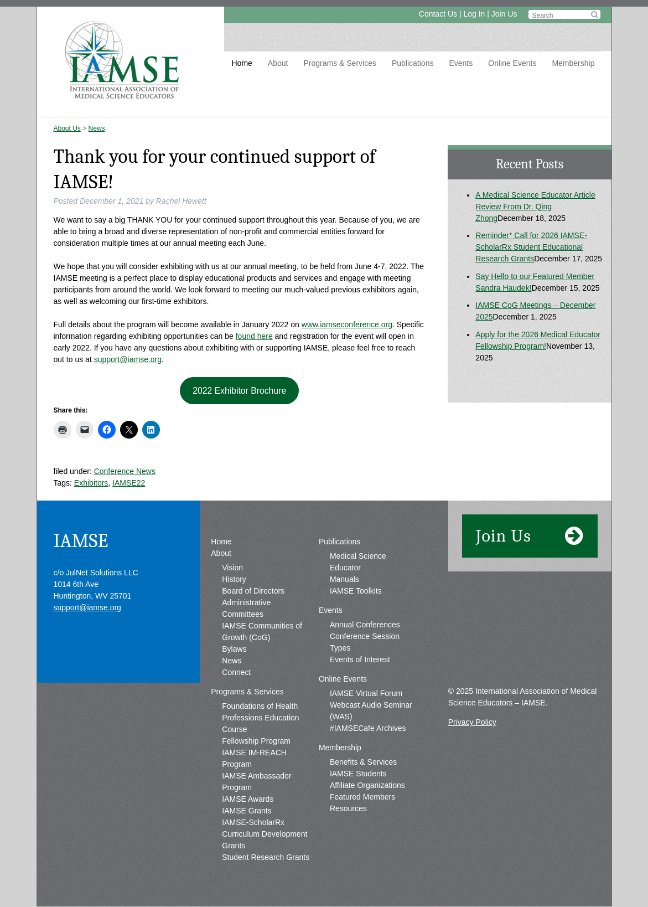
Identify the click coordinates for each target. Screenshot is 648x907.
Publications (413, 63)
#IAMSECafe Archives (368, 728)
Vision (232, 567)
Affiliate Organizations (367, 785)
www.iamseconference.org (347, 324)
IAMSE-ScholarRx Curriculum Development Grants (264, 834)
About (278, 63)
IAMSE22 (128, 482)
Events (461, 63)
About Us (67, 128)
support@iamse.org (128, 359)
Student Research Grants (265, 857)
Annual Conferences (365, 624)
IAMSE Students (358, 773)
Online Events (512, 63)
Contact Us (438, 13)
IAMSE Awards (247, 799)
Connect (236, 672)
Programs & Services (339, 63)
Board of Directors (253, 590)
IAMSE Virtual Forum (366, 693)
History (234, 579)
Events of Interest (360, 659)
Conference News (124, 471)
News (97, 128)
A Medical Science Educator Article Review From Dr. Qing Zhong (535, 206)
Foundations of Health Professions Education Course (260, 718)
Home (242, 63)
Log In (474, 13)
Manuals (344, 579)
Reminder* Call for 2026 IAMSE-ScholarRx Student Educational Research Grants (531, 247)
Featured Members (362, 796)
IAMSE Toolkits (356, 590)
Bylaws (234, 649)
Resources (348, 808)
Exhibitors (91, 482)
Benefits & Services (363, 761)
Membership (573, 63)
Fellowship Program (256, 740)
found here (254, 336)
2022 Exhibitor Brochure (239, 390)
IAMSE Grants (246, 810)
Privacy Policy (472, 722)
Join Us (504, 13)
